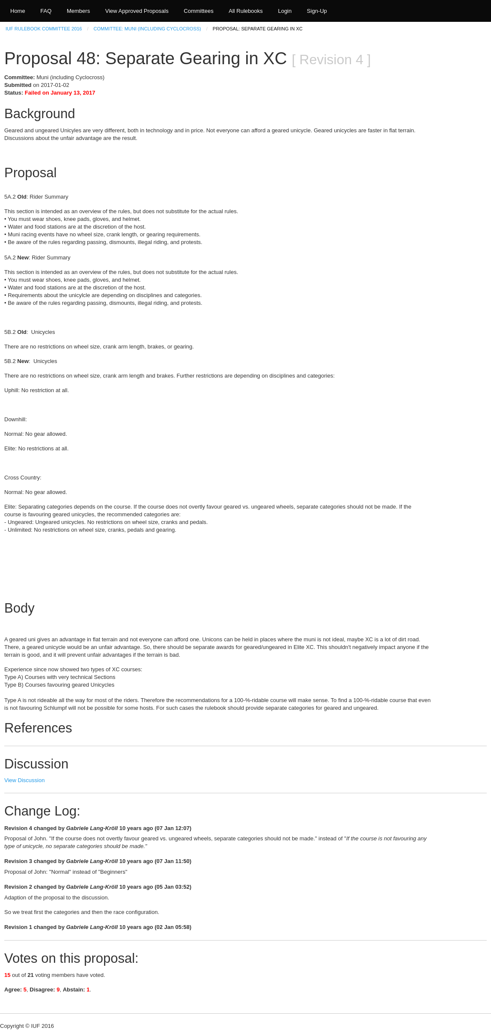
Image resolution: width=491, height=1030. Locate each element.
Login (285, 11)
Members (78, 11)
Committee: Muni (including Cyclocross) (147, 28)
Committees (198, 11)
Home (17, 11)
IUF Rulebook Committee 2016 (44, 28)
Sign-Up (317, 11)
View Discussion (24, 780)
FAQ (45, 11)
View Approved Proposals (137, 11)
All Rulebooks (246, 11)
